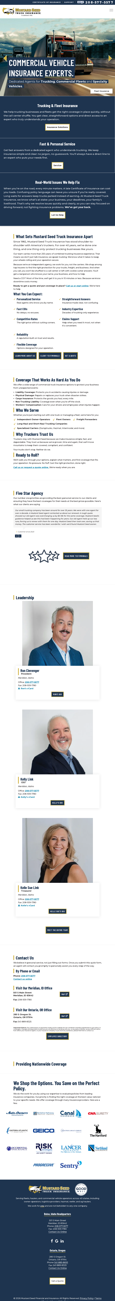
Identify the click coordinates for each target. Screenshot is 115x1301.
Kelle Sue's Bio (57, 911)
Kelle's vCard (28, 905)
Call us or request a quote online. (31, 467)
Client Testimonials (50, 355)
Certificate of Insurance (47, 2)
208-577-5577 (32, 682)
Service (57, 165)
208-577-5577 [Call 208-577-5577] (61, 1226)
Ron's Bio (57, 694)
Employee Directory (57, 1036)
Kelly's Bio (57, 802)
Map (63, 994)
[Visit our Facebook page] (52, 1241)
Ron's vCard (27, 688)
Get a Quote (70, 355)
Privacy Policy (87, 1298)
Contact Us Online (57, 1232)
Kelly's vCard (28, 797)
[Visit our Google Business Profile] (56, 1241)
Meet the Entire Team (57, 930)
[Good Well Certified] (81, 1190)
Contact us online (22, 979)
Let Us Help (58, 215)
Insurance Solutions (57, 127)
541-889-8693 (61, 1262)
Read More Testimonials (76, 556)
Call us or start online (77, 286)
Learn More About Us (25, 355)
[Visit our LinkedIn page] (62, 1241)
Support (69, 2)
